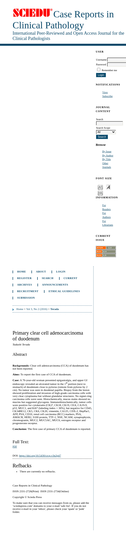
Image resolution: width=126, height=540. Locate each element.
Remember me (109, 70)
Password (101, 64)
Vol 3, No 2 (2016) (36, 308)
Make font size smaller (100, 187)
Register (24, 278)
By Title (106, 159)
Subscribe (107, 96)
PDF (15, 446)
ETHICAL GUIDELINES (64, 291)
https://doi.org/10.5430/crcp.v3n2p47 (40, 455)
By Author (107, 155)
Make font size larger (100, 193)
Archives (24, 284)
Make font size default (108, 187)
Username (101, 59)
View (105, 92)
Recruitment (27, 291)
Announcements (55, 284)
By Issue (106, 151)
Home (21, 271)
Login (60, 271)
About (41, 271)
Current (70, 278)
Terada (54, 308)
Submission (26, 297)
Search (47, 278)
